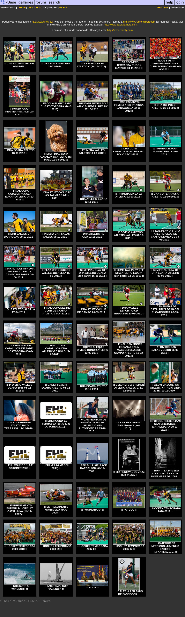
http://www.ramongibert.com (139, 21)
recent (63, 7)
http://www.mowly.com (120, 30)
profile (22, 7)
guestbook (34, 7)
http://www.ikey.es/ (42, 21)
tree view (162, 7)
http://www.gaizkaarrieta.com (120, 24)
